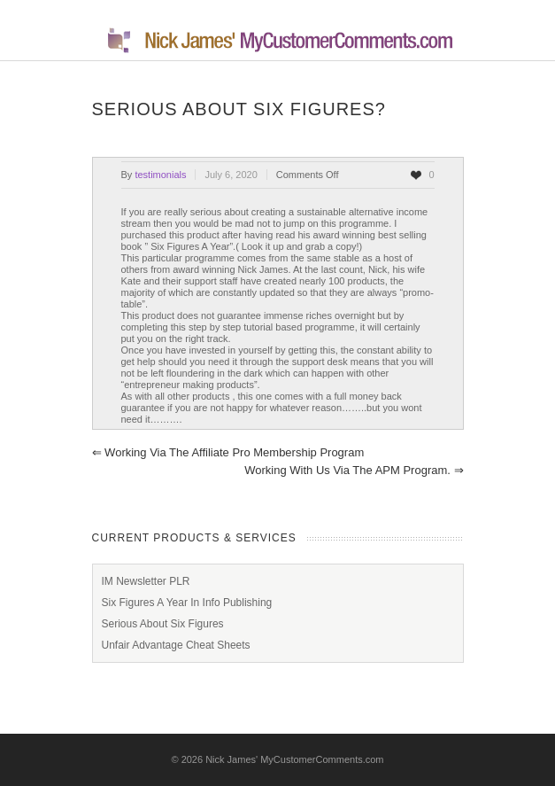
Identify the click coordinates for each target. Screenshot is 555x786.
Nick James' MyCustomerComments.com (294, 759)
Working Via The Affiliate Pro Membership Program (228, 452)
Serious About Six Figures (163, 624)
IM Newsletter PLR (146, 581)
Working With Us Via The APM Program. (353, 470)
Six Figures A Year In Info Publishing (187, 602)
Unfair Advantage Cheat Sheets (176, 645)
